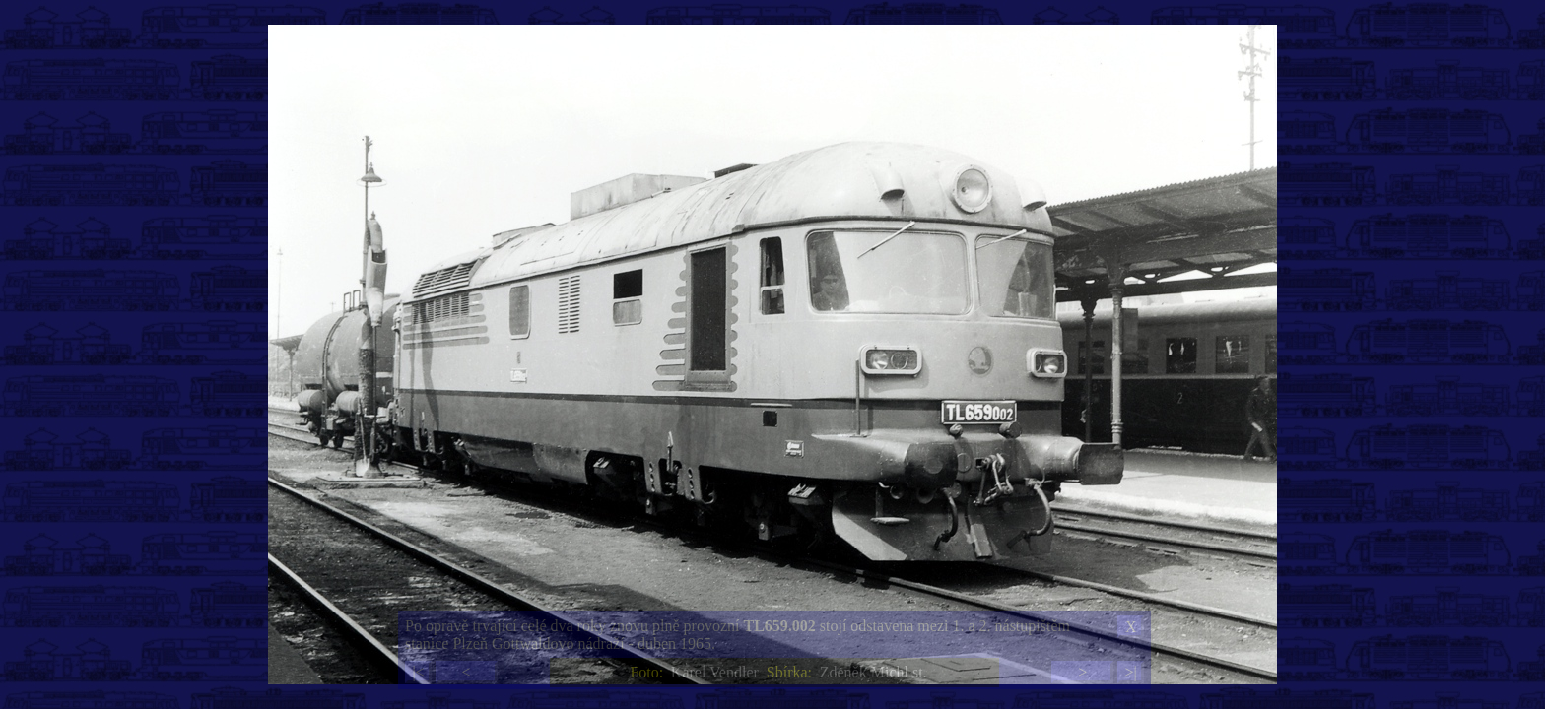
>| (1130, 672)
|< (418, 672)
